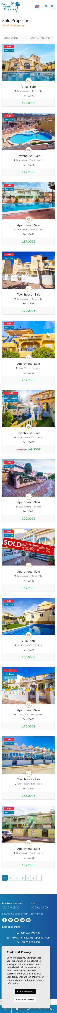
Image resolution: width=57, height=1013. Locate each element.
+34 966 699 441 (28, 932)
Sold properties (11, 926)
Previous (6, 62)
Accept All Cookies (25, 991)
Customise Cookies (25, 999)
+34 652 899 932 (28, 942)
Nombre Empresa (14, 7)
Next (51, 62)
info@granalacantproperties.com (30, 937)
